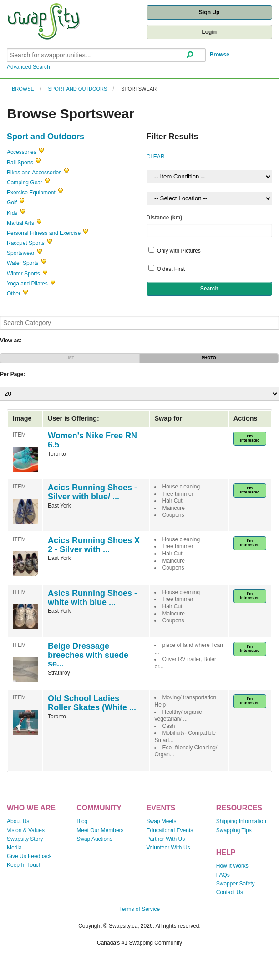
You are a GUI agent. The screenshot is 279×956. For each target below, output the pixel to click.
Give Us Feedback (29, 856)
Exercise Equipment (31, 192)
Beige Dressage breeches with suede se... (88, 655)
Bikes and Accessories (34, 172)
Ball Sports (20, 162)
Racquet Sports (26, 243)
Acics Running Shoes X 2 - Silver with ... (94, 545)
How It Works (232, 866)
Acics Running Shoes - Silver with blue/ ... (92, 492)
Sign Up (209, 12)
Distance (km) (165, 217)
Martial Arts (20, 223)
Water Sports (23, 263)
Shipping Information (241, 821)
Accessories (21, 152)
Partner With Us (166, 839)
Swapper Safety (235, 883)
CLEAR (156, 156)
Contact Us (229, 892)
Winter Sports (23, 273)
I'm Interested (249, 438)
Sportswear (139, 89)
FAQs (223, 875)
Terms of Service (139, 909)
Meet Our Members (99, 830)
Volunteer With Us (168, 847)
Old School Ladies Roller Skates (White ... (92, 703)
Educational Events (170, 830)
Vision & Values (26, 830)
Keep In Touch (24, 865)
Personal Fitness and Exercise (44, 233)
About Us (18, 821)
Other (13, 293)
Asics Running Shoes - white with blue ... (92, 598)
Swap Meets (162, 821)
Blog (81, 821)
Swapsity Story (25, 839)
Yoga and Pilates (27, 283)
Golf (12, 202)
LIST (70, 358)
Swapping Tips (234, 830)
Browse (219, 54)
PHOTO (209, 358)
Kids (12, 213)
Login (209, 32)
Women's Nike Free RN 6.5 (92, 440)
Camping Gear (24, 182)
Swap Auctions (94, 839)
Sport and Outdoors (77, 89)
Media (14, 847)
